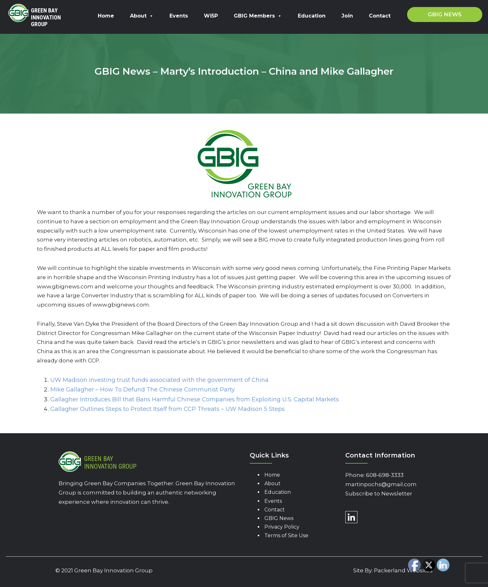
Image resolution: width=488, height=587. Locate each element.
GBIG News (278, 518)
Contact (380, 16)
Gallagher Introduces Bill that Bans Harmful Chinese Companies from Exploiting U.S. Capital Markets (194, 399)
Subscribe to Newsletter (378, 493)
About (142, 16)
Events (178, 16)
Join (347, 16)
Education (312, 16)
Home (106, 16)
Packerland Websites (403, 570)
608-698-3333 (385, 475)
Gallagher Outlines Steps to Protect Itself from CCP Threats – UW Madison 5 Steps (167, 408)
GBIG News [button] (445, 14)
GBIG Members (258, 16)
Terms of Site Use (286, 535)
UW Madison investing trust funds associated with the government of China (159, 379)
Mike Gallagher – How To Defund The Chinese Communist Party (142, 389)
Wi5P (211, 16)
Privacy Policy (281, 527)
